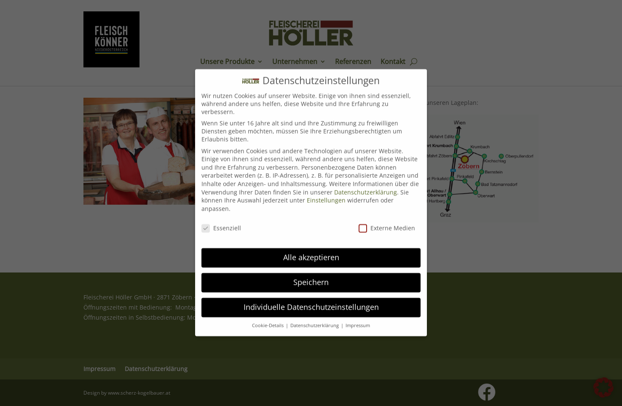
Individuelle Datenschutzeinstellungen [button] (311, 300)
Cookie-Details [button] (268, 318)
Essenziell (221, 220)
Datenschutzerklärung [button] (315, 318)
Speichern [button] (311, 275)
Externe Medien (387, 220)
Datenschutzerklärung (365, 185)
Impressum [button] (358, 318)
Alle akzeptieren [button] (311, 250)
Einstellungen (326, 193)
